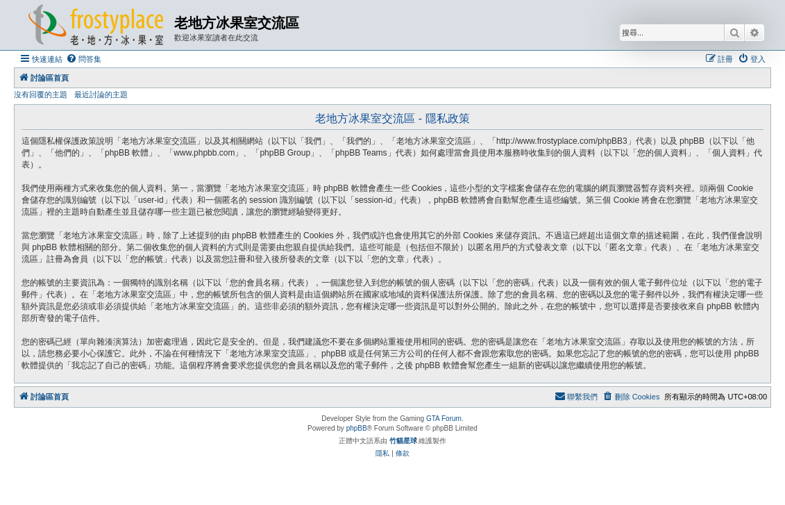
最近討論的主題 (101, 94)
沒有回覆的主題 (40, 94)
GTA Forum (444, 418)
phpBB (356, 428)
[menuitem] (83, 59)
